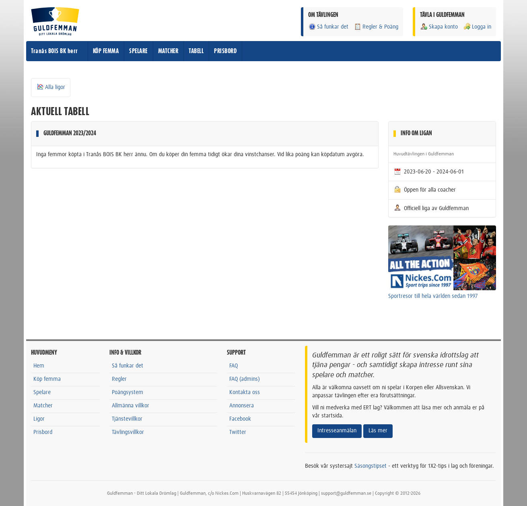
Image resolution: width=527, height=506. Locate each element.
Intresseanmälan (336, 431)
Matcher (43, 406)
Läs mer (377, 431)
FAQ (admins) (244, 379)
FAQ (233, 366)
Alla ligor (50, 87)
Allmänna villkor (130, 406)
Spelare (42, 392)
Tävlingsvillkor (128, 432)
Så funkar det (328, 27)
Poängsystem (127, 392)
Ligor (39, 419)
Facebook (240, 419)
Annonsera (241, 406)
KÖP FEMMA (106, 51)
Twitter (237, 432)
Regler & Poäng (376, 27)
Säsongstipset (370, 466)
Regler (119, 379)
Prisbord (42, 432)
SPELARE (138, 51)
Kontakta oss (244, 392)
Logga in (477, 27)
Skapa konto (439, 27)
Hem (38, 366)
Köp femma (47, 379)
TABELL (196, 51)
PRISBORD (225, 51)
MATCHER (168, 51)
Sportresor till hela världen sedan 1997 (433, 296)
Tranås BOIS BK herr (54, 51)
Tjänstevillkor (127, 419)
